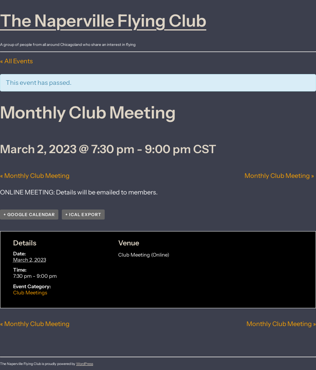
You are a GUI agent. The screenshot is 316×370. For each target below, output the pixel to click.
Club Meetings (30, 292)
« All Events (16, 61)
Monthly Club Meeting (35, 175)
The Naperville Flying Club (103, 20)
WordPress (84, 364)
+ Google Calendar (29, 214)
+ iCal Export (83, 214)
